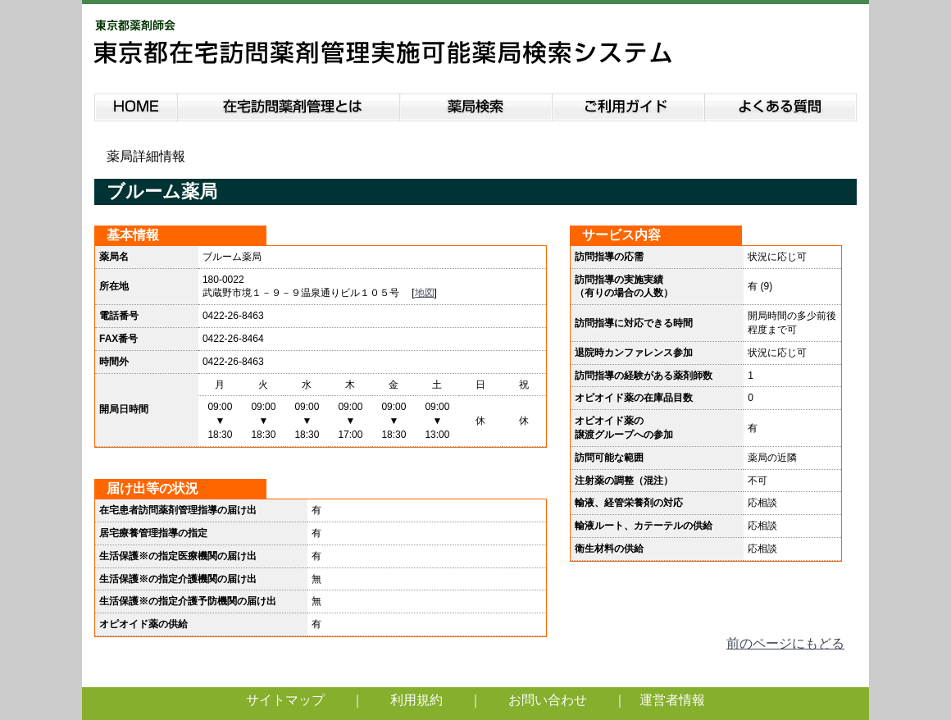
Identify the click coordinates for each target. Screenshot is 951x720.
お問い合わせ (547, 700)
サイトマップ (285, 700)
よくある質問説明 (781, 104)
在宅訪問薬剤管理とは (288, 104)
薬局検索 (476, 104)
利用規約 (416, 700)
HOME (135, 104)
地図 (425, 292)
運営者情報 (672, 700)
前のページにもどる (785, 643)
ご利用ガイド (629, 104)
